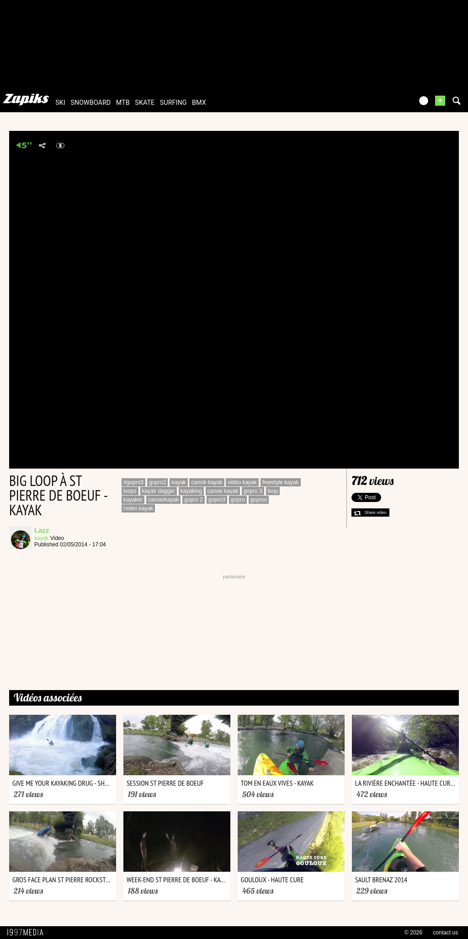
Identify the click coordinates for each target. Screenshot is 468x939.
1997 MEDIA (27, 932)
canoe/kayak (163, 499)
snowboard (90, 103)
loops (130, 491)
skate (144, 103)
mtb (123, 103)
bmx (199, 103)
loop (273, 491)
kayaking (191, 491)
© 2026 (413, 932)
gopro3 (216, 499)
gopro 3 (253, 491)
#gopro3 (133, 482)
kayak (41, 538)
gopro (238, 499)
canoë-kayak (206, 482)
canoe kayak (222, 491)
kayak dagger (158, 491)
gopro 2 (193, 499)
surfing (173, 103)
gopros (258, 499)
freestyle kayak (280, 482)
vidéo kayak (242, 482)
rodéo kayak (138, 508)
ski (60, 103)
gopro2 (157, 482)
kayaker (133, 499)
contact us (445, 932)
